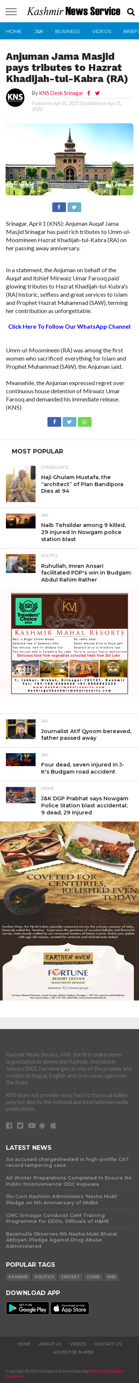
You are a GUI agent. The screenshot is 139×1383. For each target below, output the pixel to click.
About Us (50, 1344)
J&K (38, 31)
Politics (49, 556)
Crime (47, 789)
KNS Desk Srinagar (61, 93)
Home (13, 31)
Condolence (55, 467)
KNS (111, 1277)
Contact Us (108, 1344)
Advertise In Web (73, 1352)
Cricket (70, 1277)
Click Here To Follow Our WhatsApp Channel (69, 326)
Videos (102, 31)
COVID (93, 1277)
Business (67, 31)
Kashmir (18, 1277)
